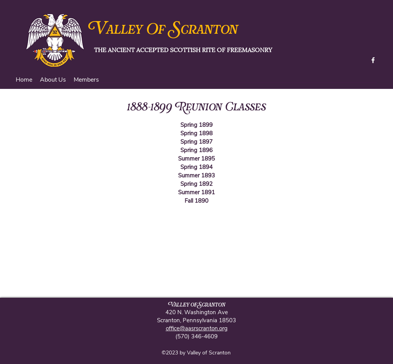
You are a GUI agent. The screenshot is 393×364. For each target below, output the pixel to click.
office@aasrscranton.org (197, 328)
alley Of (139, 30)
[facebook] (373, 60)
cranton (209, 30)
